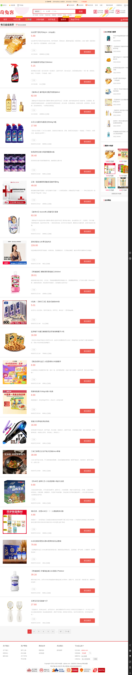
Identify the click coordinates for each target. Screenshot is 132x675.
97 (60, 631)
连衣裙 (41, 15)
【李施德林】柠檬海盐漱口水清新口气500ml (47, 571)
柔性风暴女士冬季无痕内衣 (41, 242)
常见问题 (23, 659)
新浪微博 (59, 650)
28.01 (34, 275)
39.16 (34, 574)
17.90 (34, 125)
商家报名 (41, 650)
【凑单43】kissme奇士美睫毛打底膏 (44, 212)
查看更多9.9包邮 (116, 193)
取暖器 (54, 15)
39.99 (34, 455)
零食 (64, 15)
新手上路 (23, 650)
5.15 (33, 66)
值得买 (65, 18)
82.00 (34, 95)
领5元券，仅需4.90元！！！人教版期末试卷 (47, 511)
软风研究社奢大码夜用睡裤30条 (43, 152)
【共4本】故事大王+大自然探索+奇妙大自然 (47, 481)
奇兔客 (7, 12)
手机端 (20, 5)
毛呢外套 (47, 15)
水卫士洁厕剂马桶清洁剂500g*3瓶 (43, 122)
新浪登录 (70, 5)
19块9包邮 (40, 19)
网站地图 (85, 663)
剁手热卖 (51, 19)
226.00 (34, 245)
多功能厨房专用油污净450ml (41, 62)
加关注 (4, 5)
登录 (96, 5)
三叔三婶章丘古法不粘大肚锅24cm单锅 (45, 451)
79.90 (34, 544)
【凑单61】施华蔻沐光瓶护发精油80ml (45, 92)
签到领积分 (126, 19)
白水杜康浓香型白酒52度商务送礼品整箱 (46, 541)
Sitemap (79, 663)
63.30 (34, 215)
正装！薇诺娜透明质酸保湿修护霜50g (45, 182)
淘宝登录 (89, 5)
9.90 (33, 485)
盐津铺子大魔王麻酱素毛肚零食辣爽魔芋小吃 (47, 331)
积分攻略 (23, 653)
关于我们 (5, 650)
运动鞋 (70, 15)
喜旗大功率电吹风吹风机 (40, 421)
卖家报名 (119, 5)
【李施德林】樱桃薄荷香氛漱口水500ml (46, 272)
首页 (5, 19)
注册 (101, 5)
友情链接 (41, 653)
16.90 (34, 335)
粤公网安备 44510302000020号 (72, 666)
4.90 (33, 514)
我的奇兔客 (109, 5)
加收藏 (13, 5)
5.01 (33, 305)
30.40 (34, 155)
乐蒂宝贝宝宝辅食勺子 (39, 601)
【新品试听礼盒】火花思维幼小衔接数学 (46, 361)
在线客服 (127, 5)
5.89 (33, 36)
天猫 (33, 50)
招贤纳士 (5, 653)
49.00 (34, 185)
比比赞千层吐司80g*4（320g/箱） (43, 32)
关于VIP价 (24, 656)
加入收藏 (84, 656)
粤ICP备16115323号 (56, 666)
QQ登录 (79, 5)
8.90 (33, 365)
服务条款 (5, 656)
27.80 (34, 604)
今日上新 (17, 18)
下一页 (67, 631)
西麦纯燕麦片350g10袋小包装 (42, 391)
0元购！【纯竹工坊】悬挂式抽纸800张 (45, 302)
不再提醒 (84, 1)
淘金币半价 (75, 18)
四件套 (60, 15)
